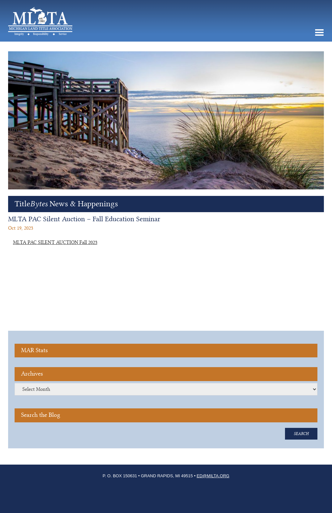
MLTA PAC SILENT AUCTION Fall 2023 (55, 242)
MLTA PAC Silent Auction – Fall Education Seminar (84, 219)
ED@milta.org (213, 475)
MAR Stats (34, 350)
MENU (319, 32)
